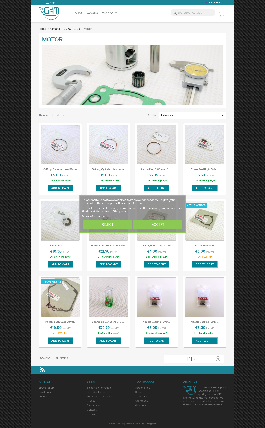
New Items (45, 392)
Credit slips (141, 396)
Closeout (109, 13)
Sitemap (91, 414)
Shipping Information (99, 387)
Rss (42, 369)
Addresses (141, 400)
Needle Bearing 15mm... (156, 321)
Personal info (142, 387)
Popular (43, 396)
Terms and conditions (99, 396)
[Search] (193, 12)
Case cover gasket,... (205, 245)
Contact (92, 409)
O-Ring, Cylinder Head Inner (108, 169)
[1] (190, 358)
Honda (78, 13)
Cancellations (95, 405)
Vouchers (140, 405)
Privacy (91, 400)
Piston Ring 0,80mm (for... (156, 169)
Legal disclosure (96, 392)
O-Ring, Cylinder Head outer (60, 169)
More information (93, 216)
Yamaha (92, 13)
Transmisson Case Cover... (60, 321)
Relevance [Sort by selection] (193, 115)
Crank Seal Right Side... (205, 169)
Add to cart (60, 188)
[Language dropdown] (212, 3)
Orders (139, 392)
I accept (157, 224)
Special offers (47, 387)
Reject (107, 224)
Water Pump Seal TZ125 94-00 (108, 245)
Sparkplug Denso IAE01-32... (108, 321)
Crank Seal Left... (60, 245)
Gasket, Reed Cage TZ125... (157, 245)
